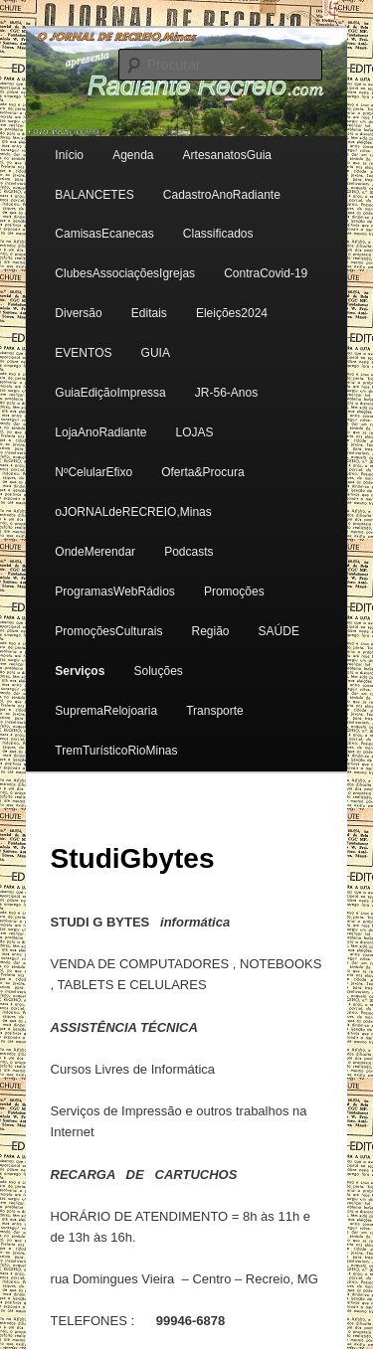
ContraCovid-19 (265, 273)
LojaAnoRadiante (100, 432)
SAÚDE (279, 631)
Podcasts (188, 552)
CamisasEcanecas (104, 234)
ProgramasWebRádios (115, 591)
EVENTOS (83, 353)
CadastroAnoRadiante (221, 195)
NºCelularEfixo (93, 472)
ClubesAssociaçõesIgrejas (125, 273)
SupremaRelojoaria (106, 711)
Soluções (157, 671)
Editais (149, 313)
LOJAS (195, 432)
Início (69, 155)
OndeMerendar (95, 552)
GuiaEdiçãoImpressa (110, 393)
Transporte (215, 711)
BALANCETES (94, 195)
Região (210, 631)
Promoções (234, 591)
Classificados (218, 234)
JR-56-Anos (226, 393)
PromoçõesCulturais (108, 631)
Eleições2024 (232, 313)
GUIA (155, 353)
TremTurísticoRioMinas (116, 751)
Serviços (79, 671)
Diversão (78, 313)
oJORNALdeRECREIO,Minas (133, 512)
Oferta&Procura (202, 472)
